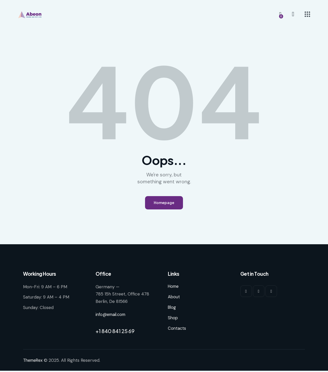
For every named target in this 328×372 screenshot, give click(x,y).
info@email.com (112, 316)
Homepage (164, 203)
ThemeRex (34, 361)
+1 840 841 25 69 (115, 332)
